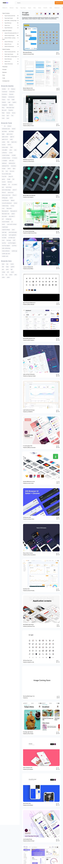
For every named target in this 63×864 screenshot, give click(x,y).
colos (15, 149)
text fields (4, 237)
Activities (4, 88)
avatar (11, 139)
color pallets (4, 149)
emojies (3, 168)
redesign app (8, 219)
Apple (3, 134)
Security (8, 112)
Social (3, 115)
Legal (9, 102)
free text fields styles (6, 173)
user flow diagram (12, 242)
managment (4, 104)
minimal (15, 203)
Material (12, 200)
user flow (4, 242)
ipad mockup (8, 187)
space (13, 229)
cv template (4, 160)
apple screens (10, 134)
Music (3, 107)
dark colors (11, 160)
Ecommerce (4, 94)
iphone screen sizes (6, 195)
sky (6, 274)
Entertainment (11, 96)
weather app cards (6, 253)
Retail (3, 112)
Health (13, 99)
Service (13, 112)
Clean (11, 147)
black (3, 264)
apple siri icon (5, 139)
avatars (3, 141)
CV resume (14, 157)
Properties (11, 110)
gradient (12, 266)
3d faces (9, 126)
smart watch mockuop (11, 224)
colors (10, 149)
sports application (12, 234)
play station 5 (12, 216)
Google (8, 179)
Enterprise (4, 96)
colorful (12, 264)
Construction (12, 91)
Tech (12, 115)
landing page (4, 197)
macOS (11, 197)
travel (3, 118)
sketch (3, 224)
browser (4, 144)
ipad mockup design (6, 189)
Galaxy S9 (10, 176)
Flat (3, 171)
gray (3, 269)
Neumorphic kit (5, 211)
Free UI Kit (4, 176)
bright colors (14, 141)
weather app (14, 250)
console (10, 152)
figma (14, 168)
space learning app (13, 232)
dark (3, 266)
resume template (5, 221)
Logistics (14, 102)
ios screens (14, 184)
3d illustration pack (6, 128)
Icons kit (3, 181)
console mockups (5, 155)
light (11, 269)
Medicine (11, 104)
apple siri (12, 136)
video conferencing (6, 248)
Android (13, 128)
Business (13, 88)
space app (4, 232)
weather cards (5, 256)
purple (12, 272)
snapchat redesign (6, 229)
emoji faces (13, 165)
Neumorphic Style (10, 107)
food (7, 171)
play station (4, 216)
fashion (9, 168)
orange (3, 272)
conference (4, 152)
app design (4, 131)
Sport (8, 115)
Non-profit (4, 110)
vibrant (10, 274)
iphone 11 (14, 189)
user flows (14, 245)
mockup (12, 205)
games (3, 179)
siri (12, 221)
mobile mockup (5, 205)
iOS (9, 184)
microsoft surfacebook (7, 203)
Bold (8, 141)
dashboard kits (12, 163)
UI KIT (14, 240)
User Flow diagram (6, 245)
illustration (10, 181)
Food (8, 99)
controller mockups (6, 157)
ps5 (3, 219)
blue (7, 264)
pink (8, 272)
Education (11, 94)
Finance (3, 99)
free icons (12, 171)
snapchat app (5, 226)
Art (8, 88)
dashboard (4, 163)
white (15, 274)
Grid (13, 179)
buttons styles (5, 147)
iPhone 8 (4, 192)
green (7, 269)
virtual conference (6, 250)
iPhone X (14, 195)
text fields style (11, 237)
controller (14, 155)
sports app (4, 234)
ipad (3, 187)
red (2, 274)
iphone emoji (10, 192)
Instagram (4, 184)
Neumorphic (9, 208)
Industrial (4, 102)
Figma (7, 266)
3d (4, 126)
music (3, 208)
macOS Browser (5, 200)
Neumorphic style (5, 213)
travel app (9, 240)
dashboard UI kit (5, 165)
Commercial (4, 91)
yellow (3, 277)
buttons (9, 144)
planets (13, 213)
